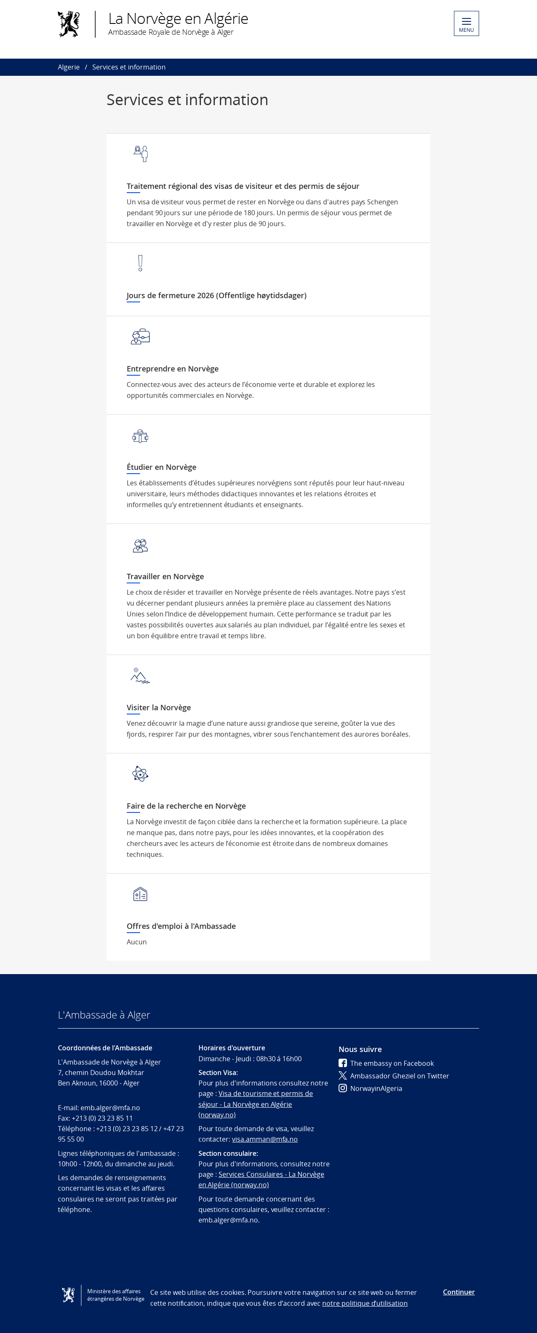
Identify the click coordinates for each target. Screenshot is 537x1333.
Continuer (459, 1292)
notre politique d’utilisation (365, 1303)
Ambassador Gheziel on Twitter (394, 1075)
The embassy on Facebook (386, 1063)
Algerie (69, 67)
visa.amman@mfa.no (265, 1139)
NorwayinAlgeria (370, 1088)
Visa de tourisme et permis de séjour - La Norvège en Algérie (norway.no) (255, 1104)
